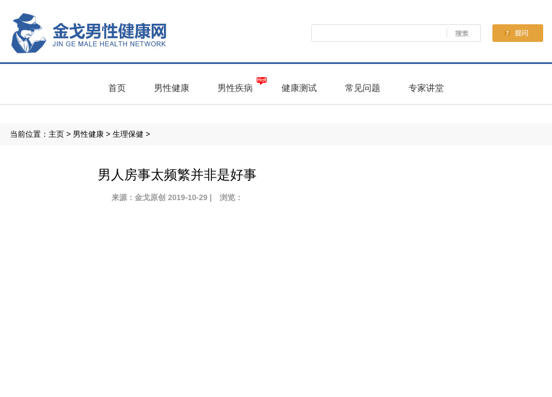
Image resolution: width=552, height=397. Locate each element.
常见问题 (362, 88)
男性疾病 (235, 88)
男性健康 (171, 88)
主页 (56, 134)
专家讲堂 (426, 88)
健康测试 (299, 88)
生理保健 (128, 134)
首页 (117, 88)
